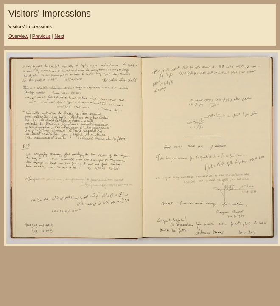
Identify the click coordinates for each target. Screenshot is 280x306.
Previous (41, 36)
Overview (18, 36)
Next (59, 36)
